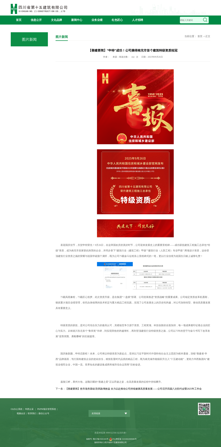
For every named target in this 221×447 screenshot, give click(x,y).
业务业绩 (97, 19)
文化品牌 (56, 19)
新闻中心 (76, 19)
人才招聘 (137, 19)
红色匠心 (117, 19)
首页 (18, 19)
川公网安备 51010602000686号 (124, 439)
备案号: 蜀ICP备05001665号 (97, 439)
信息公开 (36, 19)
